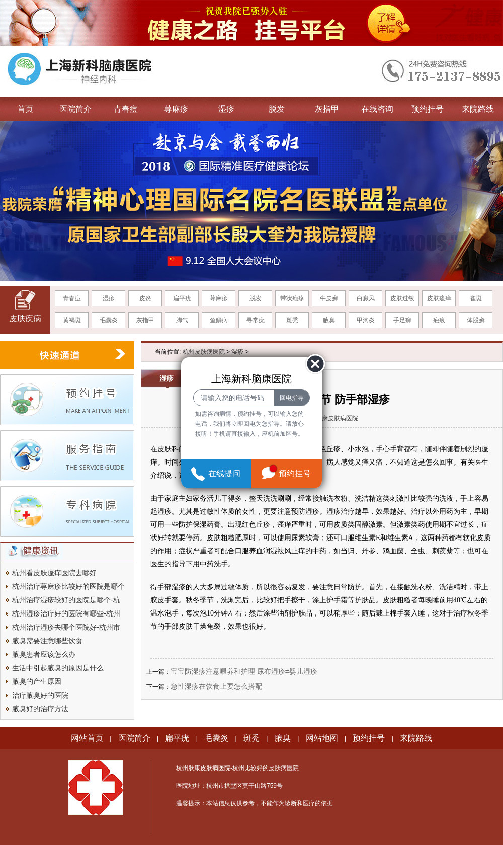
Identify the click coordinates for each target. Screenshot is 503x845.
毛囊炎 (109, 320)
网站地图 (322, 738)
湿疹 (226, 109)
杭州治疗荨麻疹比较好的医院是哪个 (68, 586)
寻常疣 (255, 320)
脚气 (182, 320)
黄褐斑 (72, 320)
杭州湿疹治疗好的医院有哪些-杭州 (66, 613)
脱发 (277, 109)
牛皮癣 (329, 298)
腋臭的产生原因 (36, 681)
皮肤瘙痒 (439, 298)
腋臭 (329, 320)
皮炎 (145, 298)
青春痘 (126, 109)
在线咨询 (377, 109)
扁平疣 (182, 298)
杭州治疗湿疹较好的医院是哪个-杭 (66, 600)
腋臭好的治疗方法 (40, 709)
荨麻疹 (176, 109)
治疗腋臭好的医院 (40, 695)
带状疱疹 (292, 298)
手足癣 (402, 320)
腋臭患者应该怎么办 (43, 654)
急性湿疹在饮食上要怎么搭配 (216, 686)
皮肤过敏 (402, 298)
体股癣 (476, 320)
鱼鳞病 (219, 320)
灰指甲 (327, 109)
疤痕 (439, 320)
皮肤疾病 (25, 318)
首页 (25, 109)
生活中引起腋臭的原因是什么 (58, 668)
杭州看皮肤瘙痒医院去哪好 (54, 573)
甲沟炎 (366, 320)
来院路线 (478, 109)
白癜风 (366, 298)
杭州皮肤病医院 (204, 351)
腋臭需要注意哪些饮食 (47, 641)
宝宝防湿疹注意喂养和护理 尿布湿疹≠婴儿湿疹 (244, 671)
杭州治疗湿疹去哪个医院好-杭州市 (66, 627)
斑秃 (292, 320)
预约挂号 (427, 109)
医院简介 (75, 109)
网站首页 (87, 738)
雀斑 (476, 298)
